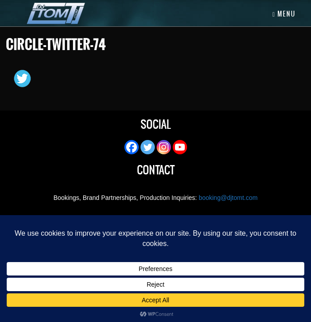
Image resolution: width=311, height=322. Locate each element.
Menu (284, 14)
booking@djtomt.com (228, 197)
